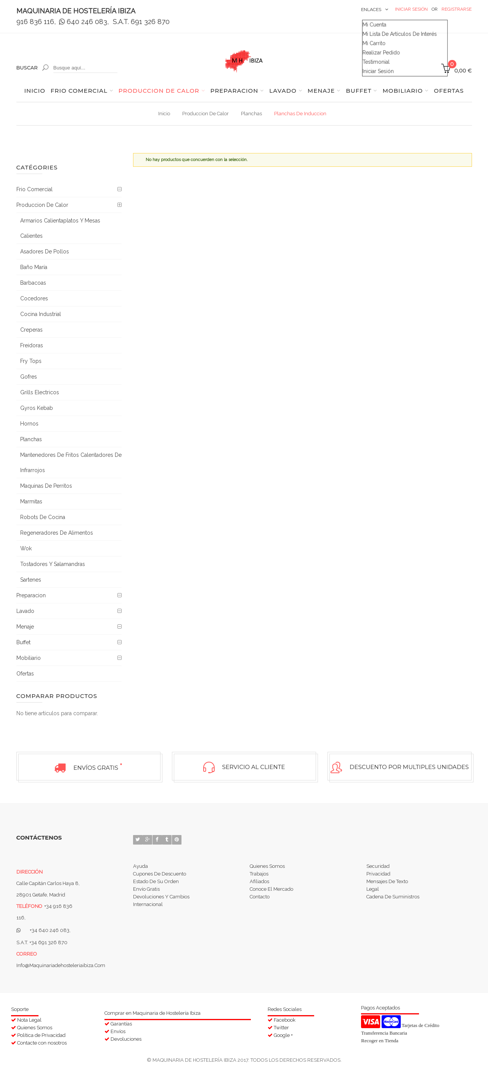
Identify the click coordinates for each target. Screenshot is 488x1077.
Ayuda (140, 865)
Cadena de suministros (392, 901)
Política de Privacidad (41, 1033)
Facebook (284, 1018)
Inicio (164, 113)
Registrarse (456, 9)
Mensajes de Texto (387, 883)
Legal (372, 892)
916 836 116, (36, 22)
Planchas (251, 113)
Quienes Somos (267, 865)
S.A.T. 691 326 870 (141, 22)
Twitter (281, 1026)
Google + (283, 1033)
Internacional (148, 911)
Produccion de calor (205, 113)
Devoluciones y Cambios (161, 901)
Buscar (27, 67)
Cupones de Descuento (159, 874)
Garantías (121, 1022)
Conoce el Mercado (271, 892)
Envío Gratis (146, 892)
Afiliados (259, 883)
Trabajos (259, 874)
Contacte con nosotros (42, 1041)
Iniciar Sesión (411, 9)
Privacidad (378, 874)
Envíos (118, 1029)
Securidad (378, 865)
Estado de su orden (156, 883)
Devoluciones (126, 1037)
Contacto (260, 901)
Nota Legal (29, 1018)
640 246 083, (85, 22)
